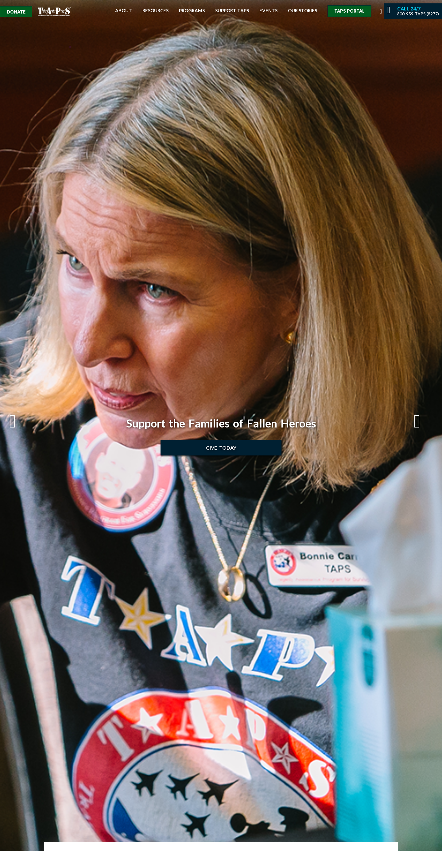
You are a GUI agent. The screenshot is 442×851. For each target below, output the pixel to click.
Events (268, 10)
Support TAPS (232, 10)
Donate (16, 11)
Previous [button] (18, 421)
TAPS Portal (349, 11)
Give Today (221, 448)
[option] (221, 425)
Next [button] (423, 421)
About (123, 10)
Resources (155, 10)
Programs (192, 10)
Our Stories (302, 10)
